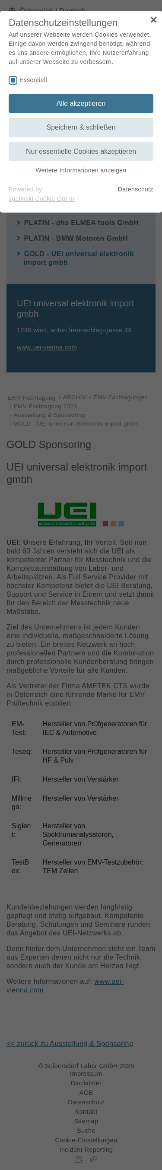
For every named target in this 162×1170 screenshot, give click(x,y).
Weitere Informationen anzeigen (80, 170)
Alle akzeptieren (81, 103)
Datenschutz (135, 189)
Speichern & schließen (80, 127)
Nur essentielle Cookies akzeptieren (81, 151)
